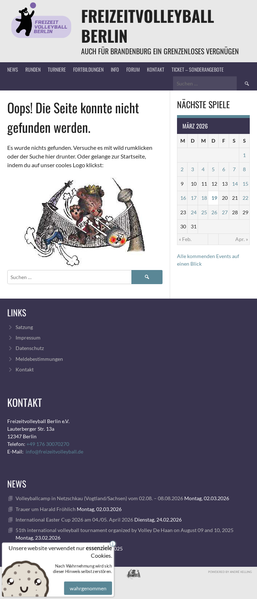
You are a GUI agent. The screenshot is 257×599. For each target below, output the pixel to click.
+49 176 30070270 (47, 444)
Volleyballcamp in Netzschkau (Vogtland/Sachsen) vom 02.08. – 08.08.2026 (99, 498)
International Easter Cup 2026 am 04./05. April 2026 (74, 519)
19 (214, 198)
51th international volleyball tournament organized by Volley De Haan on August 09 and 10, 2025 (124, 530)
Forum (133, 69)
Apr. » (241, 239)
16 (183, 198)
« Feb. (185, 239)
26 (214, 212)
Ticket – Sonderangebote (198, 69)
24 (194, 212)
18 (204, 198)
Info (115, 69)
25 (204, 212)
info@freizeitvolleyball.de (54, 451)
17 (194, 198)
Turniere (57, 69)
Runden (33, 69)
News (12, 69)
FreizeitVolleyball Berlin (147, 25)
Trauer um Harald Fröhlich (46, 509)
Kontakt (155, 69)
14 (235, 184)
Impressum (28, 337)
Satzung (24, 327)
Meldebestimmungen (39, 359)
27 (225, 212)
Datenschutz (30, 348)
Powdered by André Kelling (230, 572)
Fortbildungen (88, 69)
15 (245, 184)
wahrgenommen (87, 583)
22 (245, 198)
